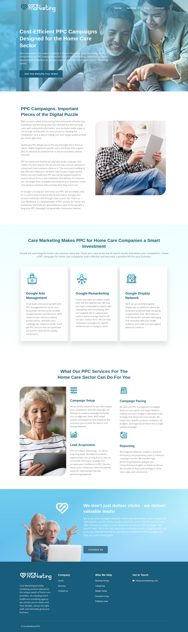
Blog (146, 8)
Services (133, 8)
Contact (159, 8)
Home (117, 8)
